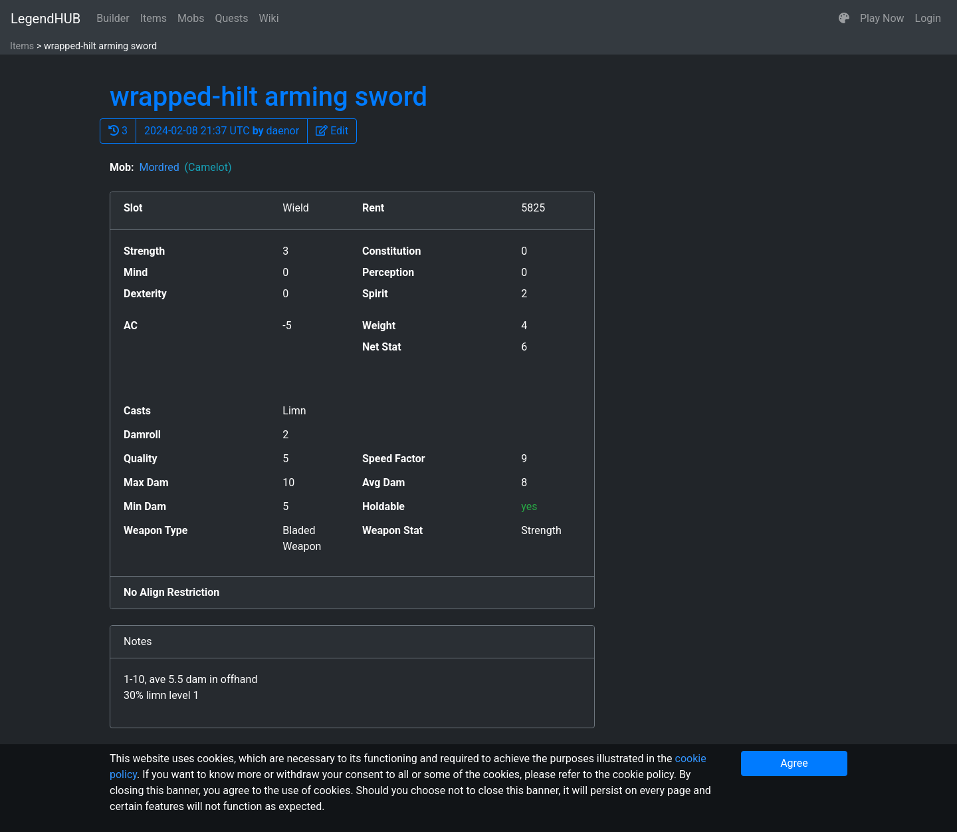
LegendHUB (45, 19)
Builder (113, 18)
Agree (794, 763)
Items (153, 18)
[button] (844, 18)
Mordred (185, 167)
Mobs (190, 18)
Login (928, 18)
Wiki (269, 18)
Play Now (882, 18)
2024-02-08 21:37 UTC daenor (221, 130)
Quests (231, 18)
